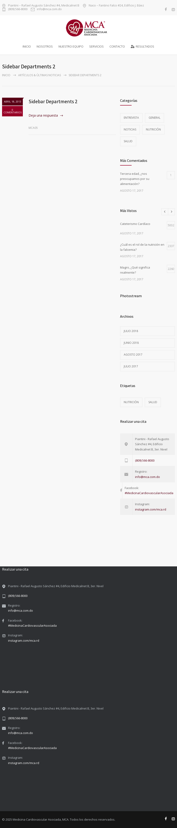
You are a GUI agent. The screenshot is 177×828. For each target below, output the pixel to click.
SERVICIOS (96, 46)
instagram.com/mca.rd (150, 509)
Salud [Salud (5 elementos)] (152, 402)
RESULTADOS (142, 46)
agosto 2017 (133, 355)
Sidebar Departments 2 (53, 101)
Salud (128, 141)
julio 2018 (131, 331)
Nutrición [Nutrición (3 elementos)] (131, 402)
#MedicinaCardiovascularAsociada (149, 493)
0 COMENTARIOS (12, 111)
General (154, 118)
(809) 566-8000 (17, 9)
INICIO (27, 46)
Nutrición (153, 129)
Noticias (130, 129)
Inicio (6, 75)
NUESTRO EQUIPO (71, 46)
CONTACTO (117, 46)
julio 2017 (131, 366)
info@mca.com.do (49, 9)
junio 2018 (131, 343)
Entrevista (131, 118)
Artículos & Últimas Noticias (39, 75)
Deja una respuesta (43, 115)
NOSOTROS (45, 46)
